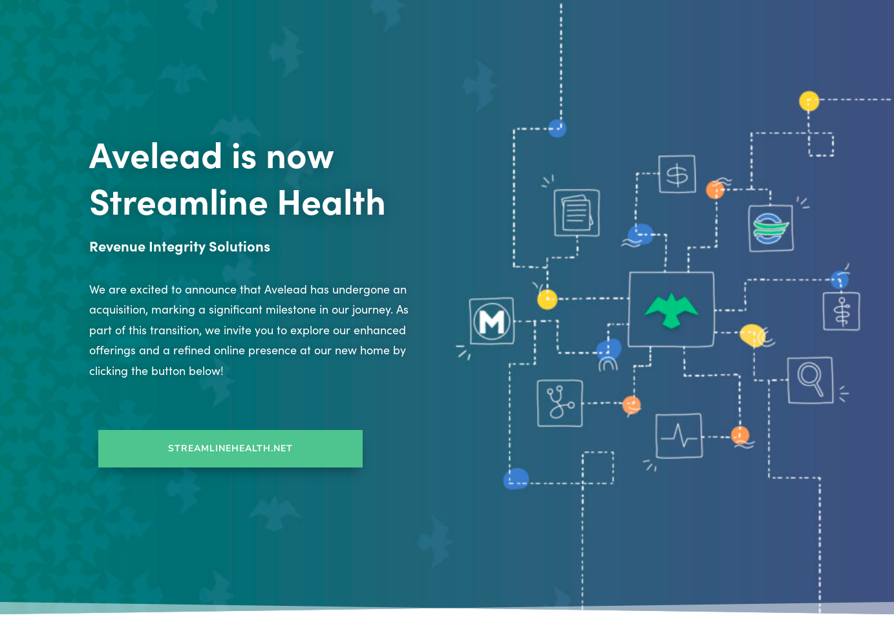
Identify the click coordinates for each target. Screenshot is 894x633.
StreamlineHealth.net (230, 448)
